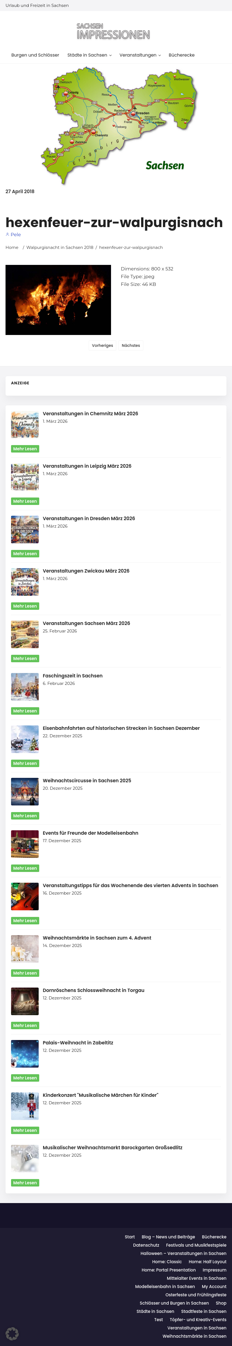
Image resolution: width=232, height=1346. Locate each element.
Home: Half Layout (207, 1262)
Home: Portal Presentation (169, 1270)
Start (130, 1237)
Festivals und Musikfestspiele (196, 1245)
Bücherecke (214, 1237)
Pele (13, 234)
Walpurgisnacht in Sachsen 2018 (60, 247)
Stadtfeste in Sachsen (203, 1311)
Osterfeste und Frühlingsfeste (195, 1295)
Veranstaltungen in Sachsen (196, 1328)
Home (12, 247)
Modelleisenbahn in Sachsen (165, 1286)
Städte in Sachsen (155, 1311)
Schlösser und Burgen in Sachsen (174, 1303)
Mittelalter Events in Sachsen (196, 1278)
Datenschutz (146, 1245)
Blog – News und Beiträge (168, 1237)
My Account (214, 1286)
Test (158, 1320)
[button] (12, 1334)
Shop (221, 1303)
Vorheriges (102, 345)
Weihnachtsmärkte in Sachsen (194, 1336)
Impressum (214, 1270)
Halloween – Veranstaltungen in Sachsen (183, 1253)
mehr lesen (25, 449)
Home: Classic (167, 1262)
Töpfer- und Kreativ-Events (198, 1320)
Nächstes (131, 345)
